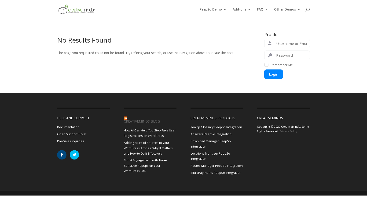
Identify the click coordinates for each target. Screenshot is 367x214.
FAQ (260, 9)
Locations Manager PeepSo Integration (212, 163)
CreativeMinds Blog (142, 121)
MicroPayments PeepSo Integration (209, 188)
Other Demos (285, 9)
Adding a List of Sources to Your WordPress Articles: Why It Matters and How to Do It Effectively (150, 149)
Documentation (69, 127)
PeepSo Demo (211, 9)
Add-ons (239, 9)
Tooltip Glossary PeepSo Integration (209, 130)
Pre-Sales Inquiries (71, 141)
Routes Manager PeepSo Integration (209, 175)
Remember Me (282, 65)
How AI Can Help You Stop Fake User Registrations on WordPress (149, 133)
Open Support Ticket (72, 134)
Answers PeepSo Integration (212, 140)
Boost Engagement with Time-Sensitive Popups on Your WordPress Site (147, 167)
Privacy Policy (288, 131)
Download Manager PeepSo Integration (212, 150)
